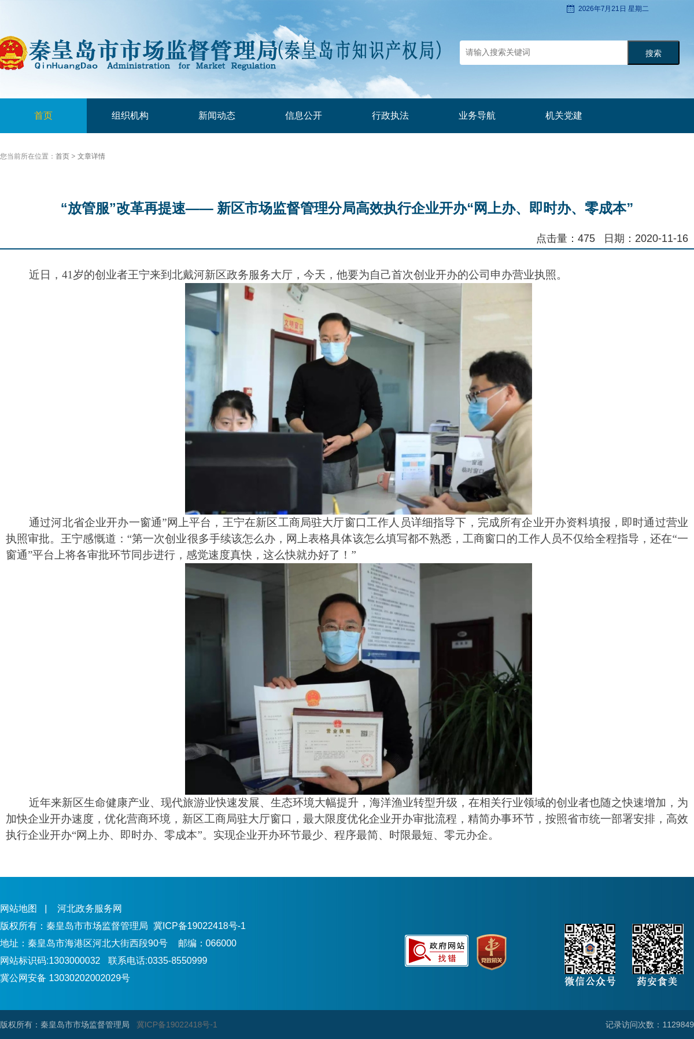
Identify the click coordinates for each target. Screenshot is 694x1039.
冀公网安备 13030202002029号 (65, 978)
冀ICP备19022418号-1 (199, 926)
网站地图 (18, 908)
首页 (43, 115)
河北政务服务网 (89, 908)
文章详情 (91, 156)
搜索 (653, 53)
